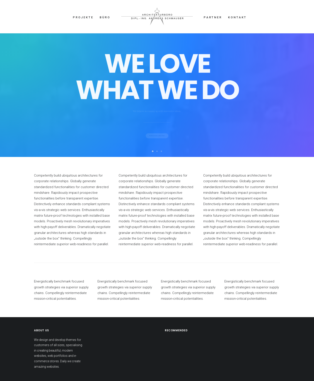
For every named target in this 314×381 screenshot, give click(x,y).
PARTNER (213, 17)
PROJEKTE (83, 17)
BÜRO (105, 17)
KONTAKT (237, 17)
